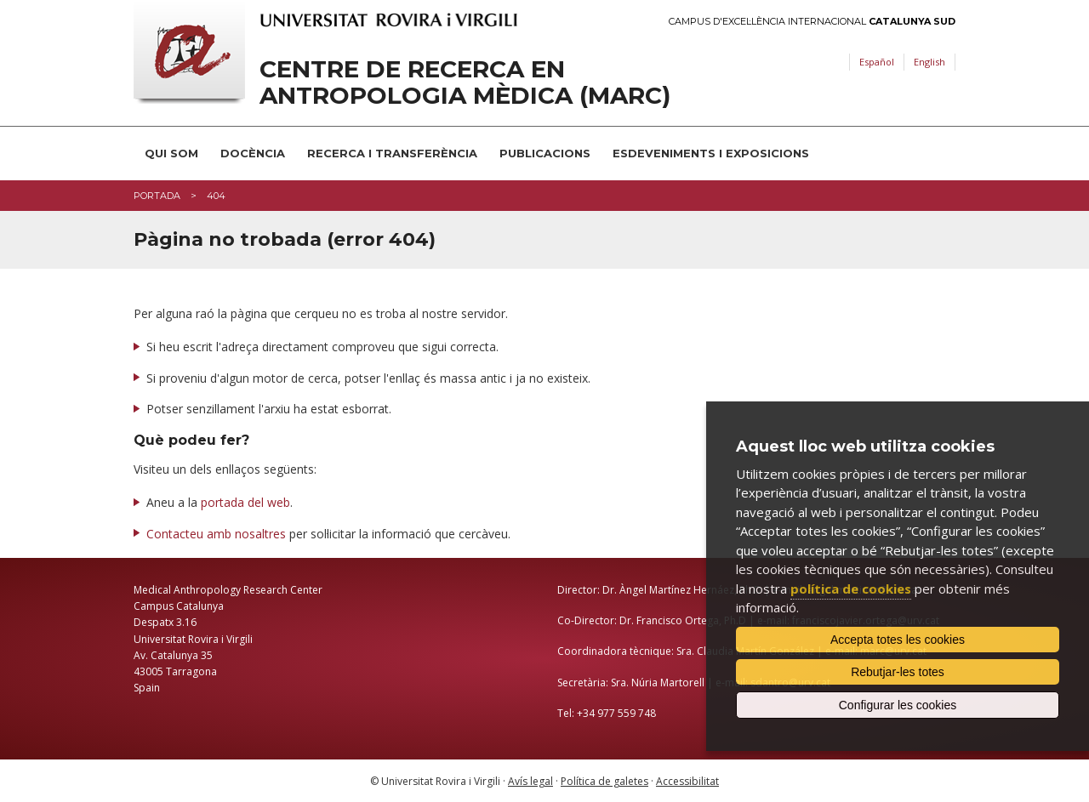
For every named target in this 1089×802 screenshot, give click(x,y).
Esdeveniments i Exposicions (711, 153)
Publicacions (544, 153)
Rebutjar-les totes (897, 672)
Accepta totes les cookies (897, 639)
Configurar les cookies (898, 705)
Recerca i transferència (392, 153)
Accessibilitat (687, 781)
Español (876, 61)
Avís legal (530, 781)
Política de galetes (604, 781)
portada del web (245, 502)
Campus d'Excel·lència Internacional (812, 21)
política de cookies (850, 588)
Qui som (171, 153)
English (929, 61)
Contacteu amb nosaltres (216, 534)
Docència (252, 153)
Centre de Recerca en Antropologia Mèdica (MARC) (464, 82)
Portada (157, 196)
